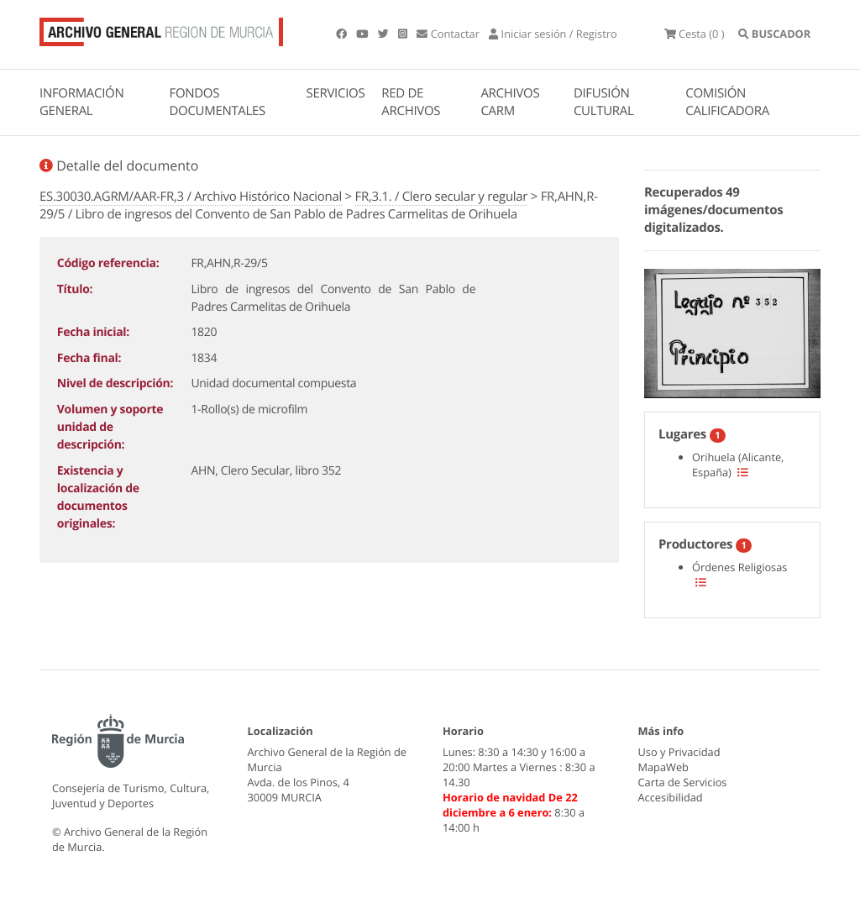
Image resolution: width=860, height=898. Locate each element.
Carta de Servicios (682, 782)
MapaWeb (663, 767)
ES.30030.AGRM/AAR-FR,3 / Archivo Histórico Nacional (190, 196)
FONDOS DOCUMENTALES (217, 102)
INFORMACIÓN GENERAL (81, 102)
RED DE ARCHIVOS (410, 102)
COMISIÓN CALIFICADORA (727, 102)
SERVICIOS (336, 93)
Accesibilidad (670, 797)
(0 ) (694, 33)
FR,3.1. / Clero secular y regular (441, 196)
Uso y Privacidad (679, 751)
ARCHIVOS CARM (509, 102)
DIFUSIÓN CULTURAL (604, 102)
